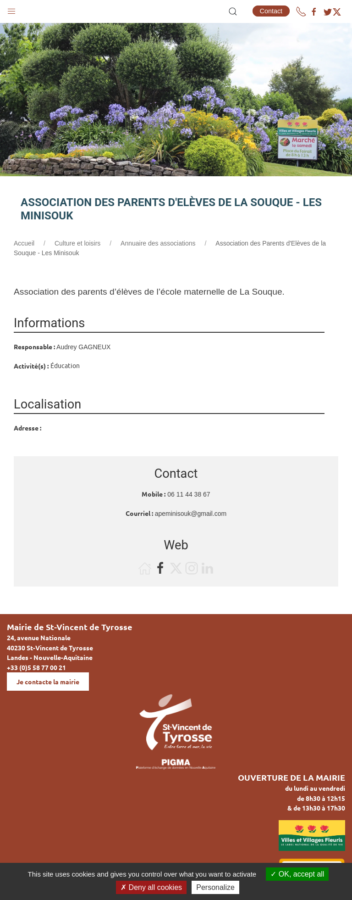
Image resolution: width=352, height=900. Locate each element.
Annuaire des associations (158, 243)
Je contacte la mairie (47, 681)
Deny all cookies (151, 887)
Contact (271, 11)
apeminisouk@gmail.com (191, 513)
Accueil (24, 243)
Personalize (215, 887)
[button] (11, 9)
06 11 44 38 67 (188, 494)
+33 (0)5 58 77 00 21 (36, 667)
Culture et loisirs (77, 243)
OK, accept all (297, 874)
